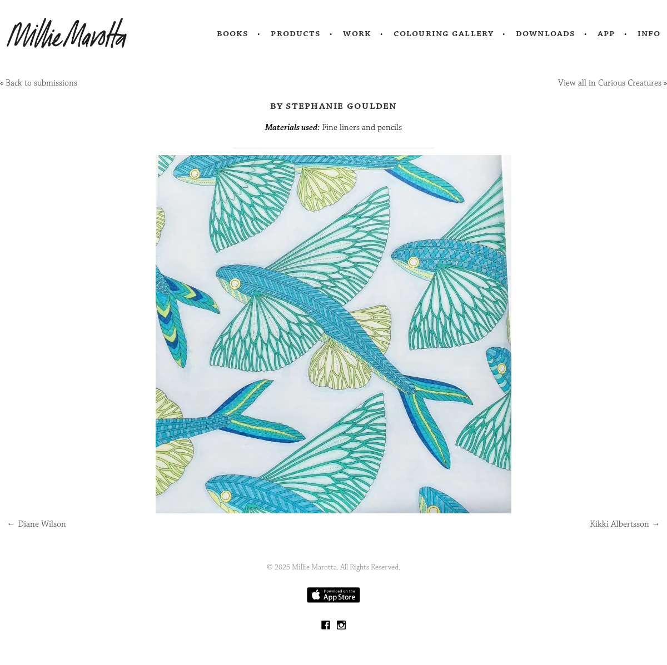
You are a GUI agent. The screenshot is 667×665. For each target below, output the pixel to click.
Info (649, 33)
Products (296, 33)
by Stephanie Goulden (333, 105)
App (606, 33)
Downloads (545, 33)
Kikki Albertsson (625, 524)
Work (357, 33)
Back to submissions (41, 83)
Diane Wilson (36, 524)
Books (233, 33)
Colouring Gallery (444, 33)
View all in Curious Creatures (609, 83)
